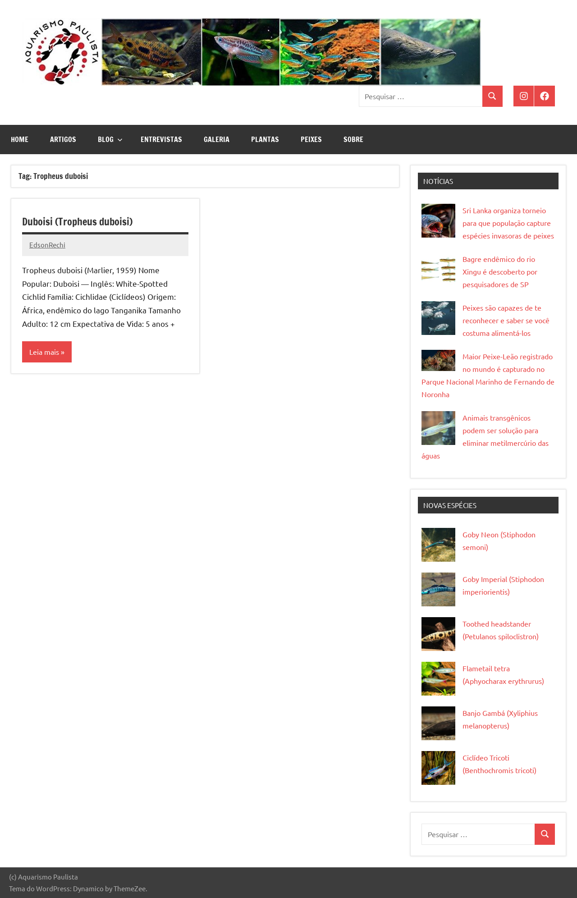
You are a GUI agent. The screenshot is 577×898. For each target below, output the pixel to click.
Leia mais (44, 351)
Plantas (265, 139)
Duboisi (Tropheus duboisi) (77, 222)
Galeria (216, 139)
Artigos (63, 139)
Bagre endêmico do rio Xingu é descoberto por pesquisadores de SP (500, 271)
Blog (110, 139)
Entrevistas (161, 139)
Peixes (311, 139)
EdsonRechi (47, 244)
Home (19, 139)
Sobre (353, 139)
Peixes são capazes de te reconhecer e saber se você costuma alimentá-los (506, 320)
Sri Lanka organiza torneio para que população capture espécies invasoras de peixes (508, 223)
